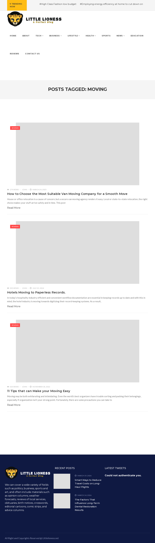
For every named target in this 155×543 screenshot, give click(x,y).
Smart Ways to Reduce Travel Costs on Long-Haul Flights (88, 483)
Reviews (15, 128)
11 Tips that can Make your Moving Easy (38, 391)
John (24, 189)
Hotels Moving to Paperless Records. (36, 292)
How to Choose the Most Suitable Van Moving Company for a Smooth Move (67, 194)
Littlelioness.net (50, 538)
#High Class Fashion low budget (58, 4)
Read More (13, 207)
